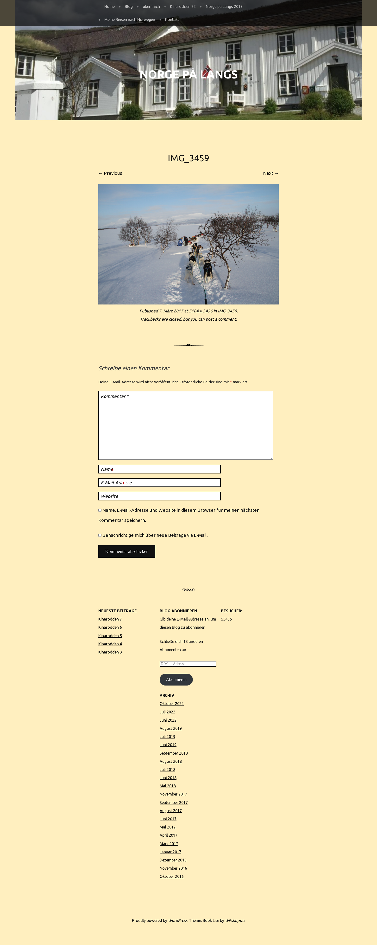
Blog (129, 6)
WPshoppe (234, 920)
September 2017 (174, 802)
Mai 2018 (168, 786)
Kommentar (114, 396)
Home (109, 6)
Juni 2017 (168, 819)
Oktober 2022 (172, 703)
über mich (151, 6)
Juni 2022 (168, 720)
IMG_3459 (227, 311)
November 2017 (173, 794)
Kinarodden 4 (110, 644)
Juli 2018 (167, 769)
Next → (271, 173)
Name (107, 469)
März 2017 (169, 843)
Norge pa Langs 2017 (224, 6)
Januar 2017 (170, 852)
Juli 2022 (167, 712)
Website (109, 496)
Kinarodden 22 (183, 6)
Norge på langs (188, 74)
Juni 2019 (168, 745)
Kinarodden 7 (110, 619)
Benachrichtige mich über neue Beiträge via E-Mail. (155, 535)
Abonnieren (176, 679)
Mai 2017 (168, 827)
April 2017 (168, 835)
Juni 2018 (168, 778)
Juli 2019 (167, 736)
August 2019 (171, 728)
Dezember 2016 (173, 860)
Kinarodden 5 (110, 636)
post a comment (221, 319)
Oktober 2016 (172, 876)
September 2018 (174, 753)
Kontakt (172, 19)
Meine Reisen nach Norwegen (129, 19)
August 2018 (171, 761)
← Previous (110, 173)
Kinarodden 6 (110, 627)
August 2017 (171, 811)
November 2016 (173, 868)
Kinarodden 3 (110, 652)
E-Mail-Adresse (116, 483)
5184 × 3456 (201, 311)
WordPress (177, 920)
